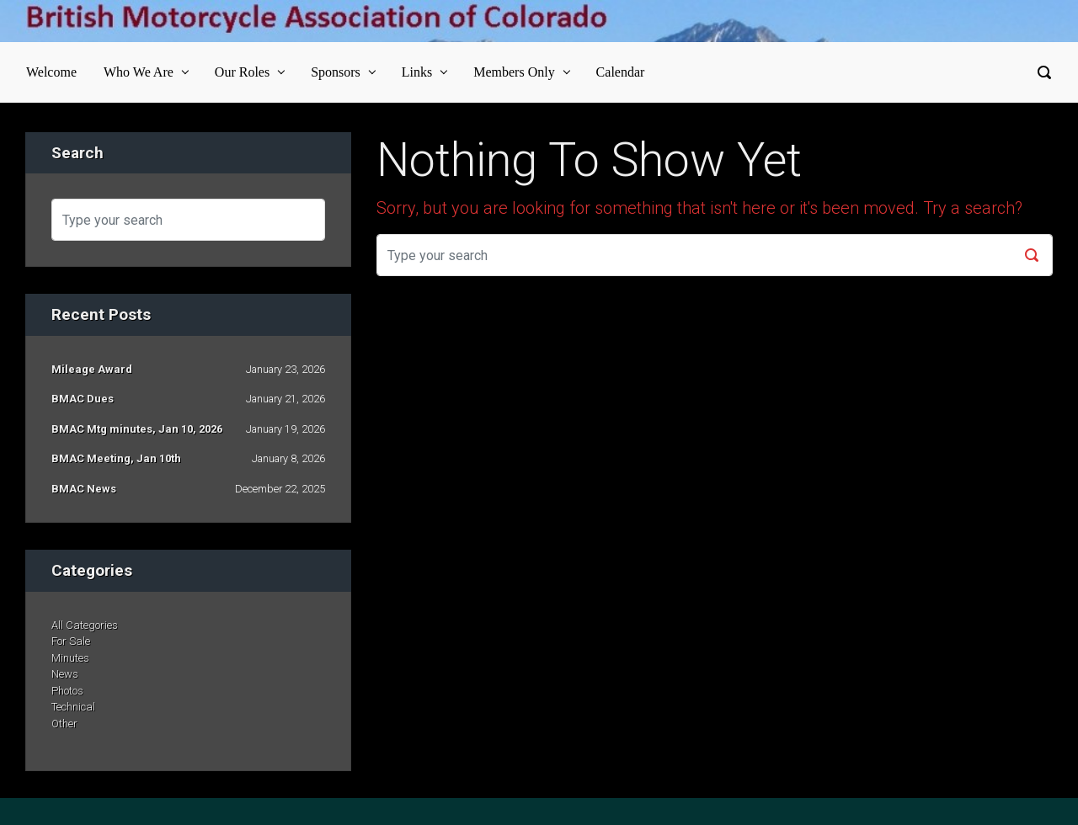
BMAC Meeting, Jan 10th (116, 458)
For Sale (70, 641)
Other (64, 723)
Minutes (70, 658)
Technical (73, 706)
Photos (67, 690)
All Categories (84, 625)
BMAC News (83, 488)
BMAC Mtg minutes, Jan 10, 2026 (136, 429)
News (64, 674)
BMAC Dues (82, 398)
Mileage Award (91, 369)
